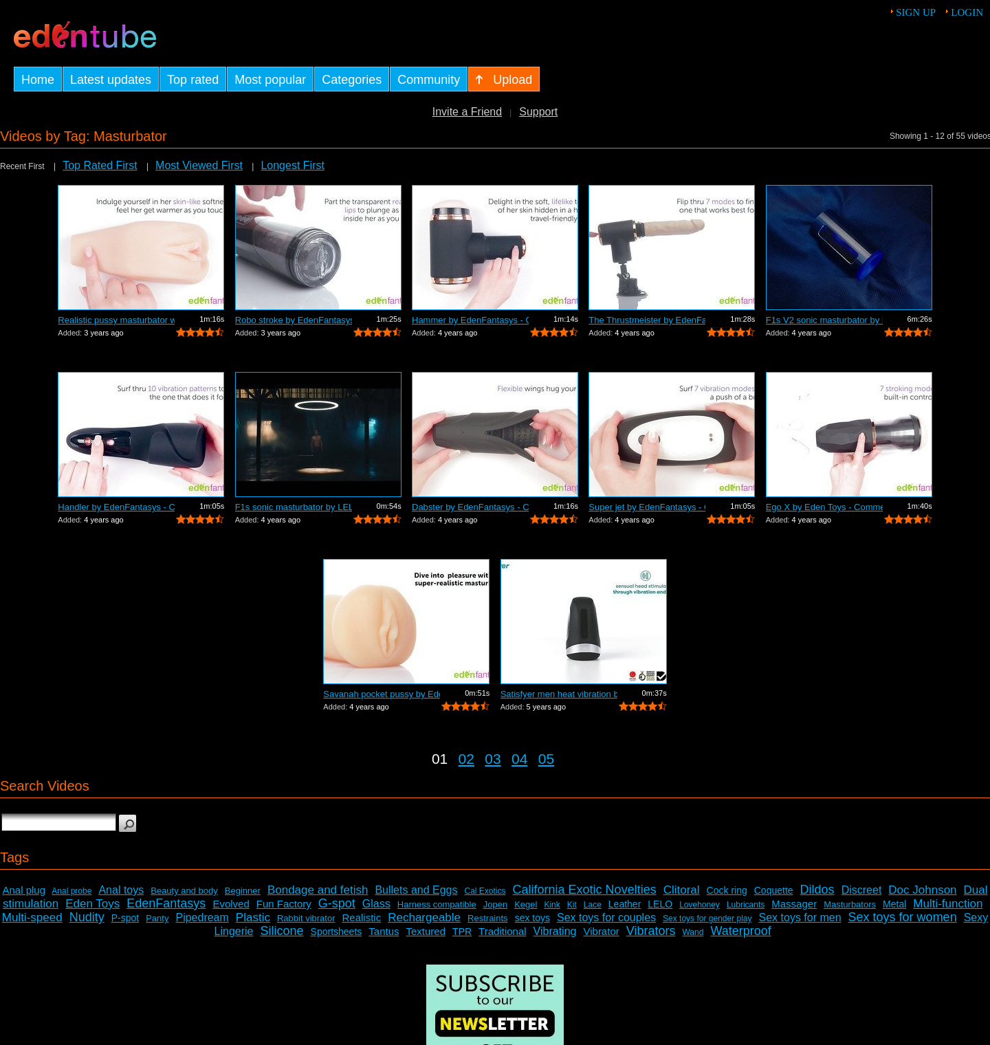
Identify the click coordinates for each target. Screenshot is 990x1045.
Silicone (282, 931)
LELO (660, 904)
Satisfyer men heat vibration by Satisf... (558, 694)
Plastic (253, 917)
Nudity (86, 917)
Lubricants (745, 905)
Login (967, 12)
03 (492, 759)
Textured (426, 931)
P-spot (125, 917)
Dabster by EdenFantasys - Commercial (470, 507)
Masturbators (850, 904)
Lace (593, 905)
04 (519, 759)
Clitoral (681, 889)
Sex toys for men (800, 917)
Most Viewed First (199, 165)
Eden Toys (92, 903)
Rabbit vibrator (306, 918)
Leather (624, 904)
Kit (572, 905)
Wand (692, 932)
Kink (552, 905)
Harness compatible (436, 904)
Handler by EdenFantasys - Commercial (116, 507)
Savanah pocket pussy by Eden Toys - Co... (381, 694)
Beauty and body (184, 891)
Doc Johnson (922, 889)
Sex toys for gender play (707, 918)
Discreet (862, 890)
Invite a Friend (467, 112)
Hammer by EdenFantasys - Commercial (470, 320)
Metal (894, 904)
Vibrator (601, 931)
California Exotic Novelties (585, 889)
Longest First (292, 165)
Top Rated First (100, 165)
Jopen (495, 904)
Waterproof (740, 931)
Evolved (230, 904)
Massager (794, 904)
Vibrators (651, 931)
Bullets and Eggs (416, 890)
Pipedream (201, 917)
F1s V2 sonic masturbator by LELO (824, 320)
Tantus (383, 931)
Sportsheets (336, 931)
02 (466, 759)
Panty (157, 918)
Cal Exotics (485, 891)
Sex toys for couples (606, 917)
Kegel (525, 904)
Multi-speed (32, 917)
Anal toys (121, 890)
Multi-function (947, 903)
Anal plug (23, 890)
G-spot (336, 903)
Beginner (243, 891)
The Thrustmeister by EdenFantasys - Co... (646, 320)
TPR (462, 931)
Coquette (773, 890)
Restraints (488, 918)
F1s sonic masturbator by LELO (293, 507)
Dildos (817, 889)
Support (538, 112)
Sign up (916, 12)
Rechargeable (424, 917)
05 (546, 759)
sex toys (532, 917)
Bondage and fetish (317, 889)
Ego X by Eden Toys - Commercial (824, 507)
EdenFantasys (166, 903)
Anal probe (71, 891)
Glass (376, 904)
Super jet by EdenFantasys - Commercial (646, 507)
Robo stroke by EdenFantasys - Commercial (293, 320)
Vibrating (555, 931)
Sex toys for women (902, 917)
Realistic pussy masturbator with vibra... (116, 320)
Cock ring (727, 890)
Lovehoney (699, 905)
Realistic (362, 917)
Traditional (502, 931)
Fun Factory (283, 904)
